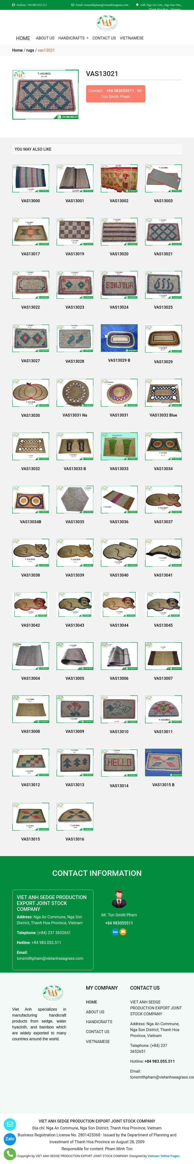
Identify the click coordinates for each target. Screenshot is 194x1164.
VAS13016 (75, 839)
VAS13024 (119, 307)
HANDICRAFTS (72, 38)
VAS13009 (75, 731)
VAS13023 (75, 307)
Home (17, 50)
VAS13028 (75, 361)
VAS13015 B (163, 785)
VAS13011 (163, 731)
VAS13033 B (75, 468)
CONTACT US (104, 38)
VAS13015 (30, 839)
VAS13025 (163, 307)
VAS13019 (75, 254)
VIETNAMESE (132, 38)
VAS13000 (30, 201)
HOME (23, 38)
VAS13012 (30, 785)
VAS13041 (163, 575)
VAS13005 (75, 678)
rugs (30, 50)
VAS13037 (163, 522)
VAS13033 (119, 468)
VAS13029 (163, 362)
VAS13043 (75, 625)
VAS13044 (119, 625)
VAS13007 (163, 678)
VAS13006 (119, 678)
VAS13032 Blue (163, 415)
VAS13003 (163, 201)
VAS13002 (119, 201)
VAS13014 (119, 785)
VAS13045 (163, 625)
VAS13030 (30, 415)
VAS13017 (30, 254)
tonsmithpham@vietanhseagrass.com (50, 958)
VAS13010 (119, 731)
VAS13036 (119, 522)
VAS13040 (119, 575)
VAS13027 (30, 361)
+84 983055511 (120, 90)
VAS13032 (30, 468)
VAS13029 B (119, 360)
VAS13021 (163, 254)
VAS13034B (30, 522)
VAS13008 (30, 731)
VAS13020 (119, 254)
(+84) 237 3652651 (54, 932)
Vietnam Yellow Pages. (164, 1156)
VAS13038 (30, 575)
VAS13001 (75, 201)
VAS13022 (30, 307)
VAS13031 (119, 415)
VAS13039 (75, 575)
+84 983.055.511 (46, 942)
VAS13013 (75, 785)
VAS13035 (75, 522)
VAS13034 (163, 468)
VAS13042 (30, 625)
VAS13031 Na (75, 415)
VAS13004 (30, 678)
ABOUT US (45, 38)
